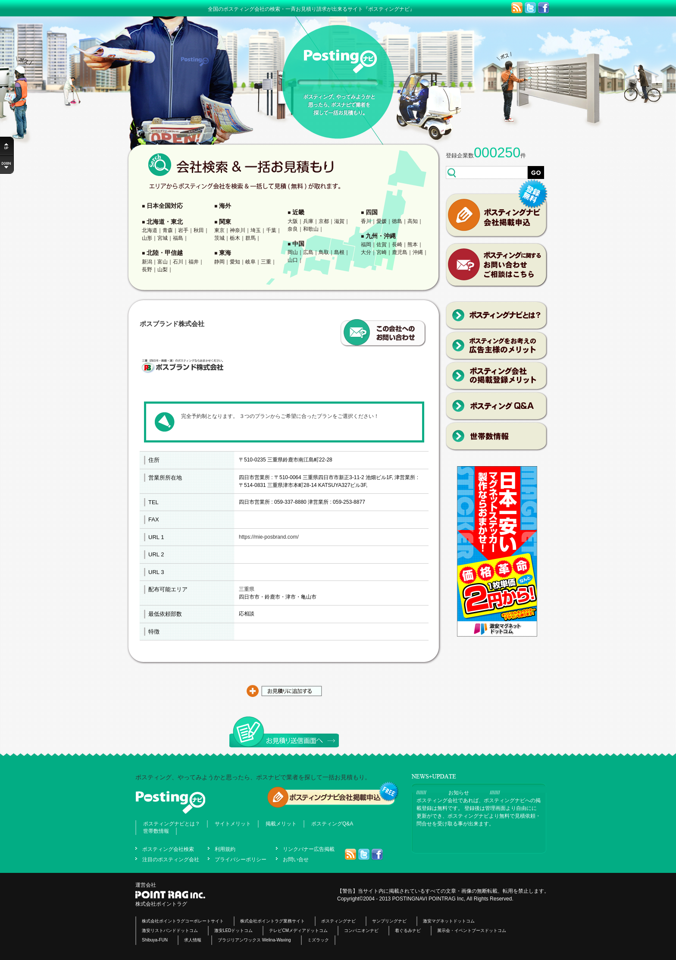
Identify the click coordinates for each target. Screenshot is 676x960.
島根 (339, 252)
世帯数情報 (156, 831)
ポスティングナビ (338, 921)
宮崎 (381, 252)
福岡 (366, 245)
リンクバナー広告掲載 (309, 849)
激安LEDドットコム (233, 930)
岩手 (183, 230)
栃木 (235, 238)
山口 (293, 260)
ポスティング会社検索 (168, 849)
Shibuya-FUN (155, 940)
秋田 (199, 230)
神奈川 (237, 230)
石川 (178, 262)
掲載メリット (281, 824)
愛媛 (381, 221)
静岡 (219, 262)
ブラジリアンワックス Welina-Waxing (254, 940)
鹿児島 (399, 252)
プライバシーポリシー (240, 859)
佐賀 (381, 245)
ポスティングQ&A (332, 824)
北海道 (149, 230)
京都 (324, 221)
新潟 (147, 262)
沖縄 (418, 252)
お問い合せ (296, 859)
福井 (193, 262)
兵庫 (308, 221)
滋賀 (339, 221)
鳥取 (324, 252)
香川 (366, 221)
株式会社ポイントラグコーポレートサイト (183, 921)
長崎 (397, 245)
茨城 (219, 238)
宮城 (162, 238)
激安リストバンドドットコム (170, 930)
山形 (147, 238)
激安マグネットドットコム (449, 921)
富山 (162, 262)
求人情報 (192, 940)
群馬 (250, 238)
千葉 (271, 230)
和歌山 (311, 229)
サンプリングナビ (389, 921)
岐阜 (250, 262)
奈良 (293, 229)
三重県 (246, 589)
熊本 (412, 245)
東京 (219, 230)
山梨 (162, 270)
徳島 (397, 221)
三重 (266, 262)
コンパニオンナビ (361, 930)
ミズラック (318, 940)
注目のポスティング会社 (170, 859)
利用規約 (225, 849)
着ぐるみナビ (408, 930)
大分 (366, 252)
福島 (178, 238)
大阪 (293, 221)
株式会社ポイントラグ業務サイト (272, 921)
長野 (147, 270)
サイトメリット (233, 824)
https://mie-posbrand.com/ (269, 537)
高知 (412, 221)
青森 (168, 230)
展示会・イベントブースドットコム (471, 930)
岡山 (293, 252)
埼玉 (255, 230)
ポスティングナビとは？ (171, 824)
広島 (308, 252)
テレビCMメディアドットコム (298, 930)
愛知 (235, 262)
